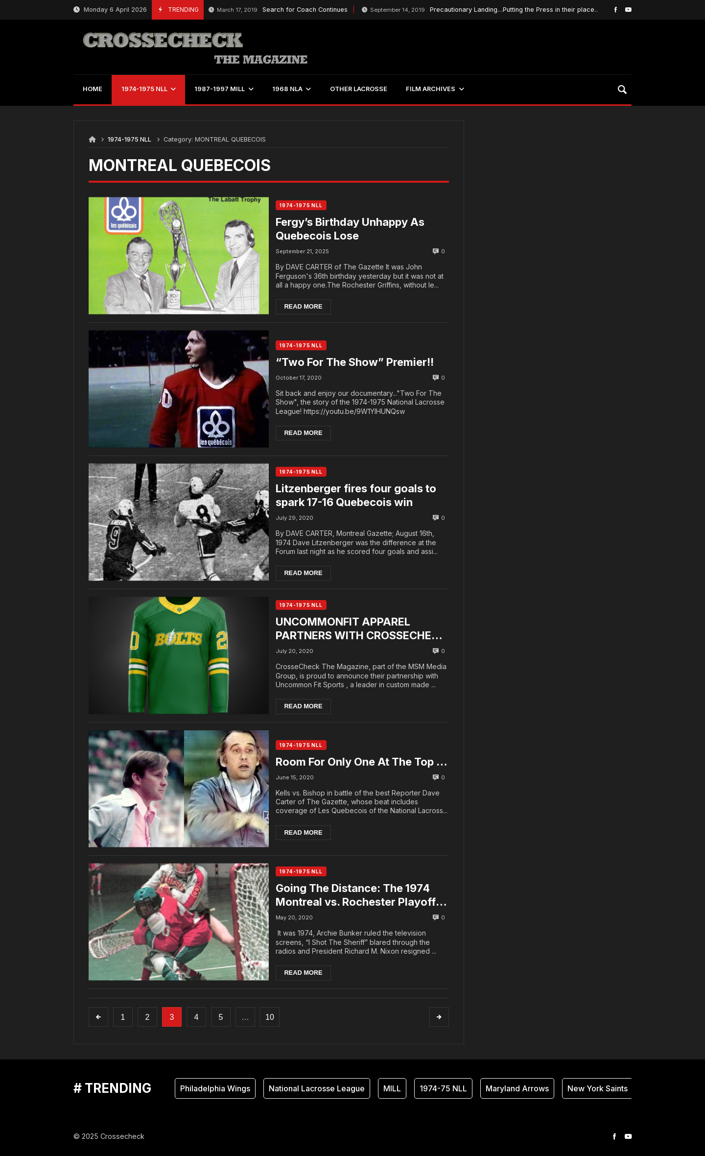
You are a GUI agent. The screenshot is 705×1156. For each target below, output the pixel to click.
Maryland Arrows (517, 1088)
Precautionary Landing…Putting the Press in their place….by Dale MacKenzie (510, 10)
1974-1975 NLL (129, 139)
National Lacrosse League (317, 1088)
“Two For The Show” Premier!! (359, 362)
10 (269, 1017)
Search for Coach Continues (278, 10)
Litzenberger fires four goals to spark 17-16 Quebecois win (360, 495)
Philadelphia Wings (215, 1088)
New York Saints (597, 1088)
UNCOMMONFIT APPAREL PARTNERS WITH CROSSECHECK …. (347, 629)
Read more (307, 306)
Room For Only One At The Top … (359, 761)
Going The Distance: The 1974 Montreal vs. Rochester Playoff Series (360, 895)
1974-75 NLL (443, 1088)
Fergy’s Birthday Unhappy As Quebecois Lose (354, 229)
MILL (392, 1088)
